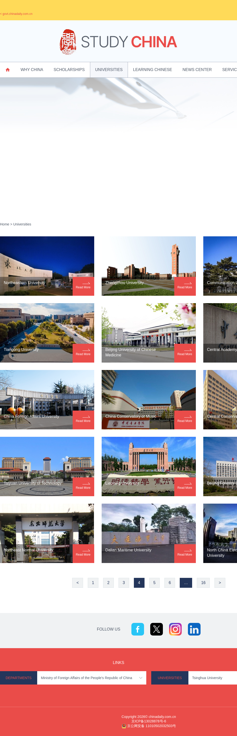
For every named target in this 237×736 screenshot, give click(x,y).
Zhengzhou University (124, 283)
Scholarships (69, 70)
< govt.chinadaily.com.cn (16, 14)
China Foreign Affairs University (31, 416)
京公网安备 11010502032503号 (151, 726)
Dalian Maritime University (128, 550)
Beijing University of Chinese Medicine (130, 352)
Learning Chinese (152, 70)
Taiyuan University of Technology (32, 483)
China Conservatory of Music (130, 416)
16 (203, 583)
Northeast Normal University (28, 550)
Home (4, 224)
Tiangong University (21, 349)
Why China (32, 70)
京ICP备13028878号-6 (148, 721)
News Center (197, 70)
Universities (109, 70)
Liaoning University (122, 483)
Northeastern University (24, 283)
